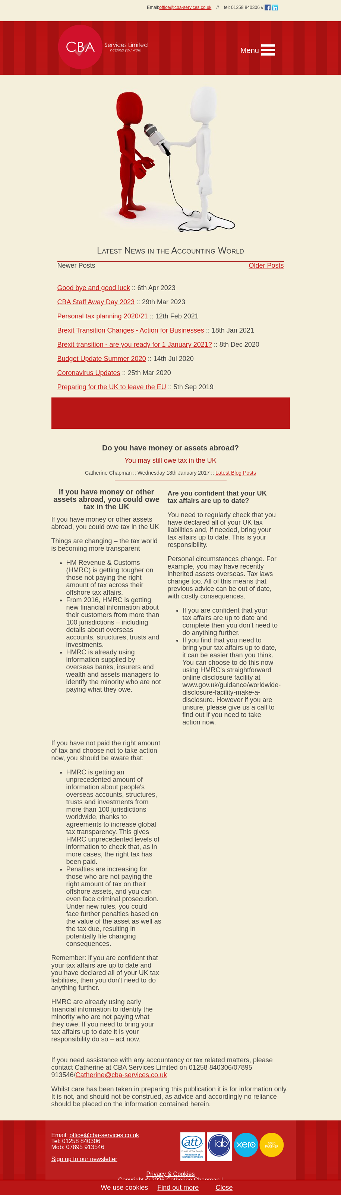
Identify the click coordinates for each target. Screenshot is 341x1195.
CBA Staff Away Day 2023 (96, 302)
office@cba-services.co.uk (185, 7)
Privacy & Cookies (170, 1174)
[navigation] (216, 40)
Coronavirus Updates (88, 373)
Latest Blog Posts (235, 473)
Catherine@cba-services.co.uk (121, 1075)
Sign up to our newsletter (84, 1159)
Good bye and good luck (93, 288)
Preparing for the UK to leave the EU (111, 387)
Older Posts (266, 265)
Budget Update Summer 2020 (101, 358)
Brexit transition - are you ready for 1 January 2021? (134, 344)
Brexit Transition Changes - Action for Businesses (130, 330)
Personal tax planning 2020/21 (102, 316)
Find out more (178, 1187)
